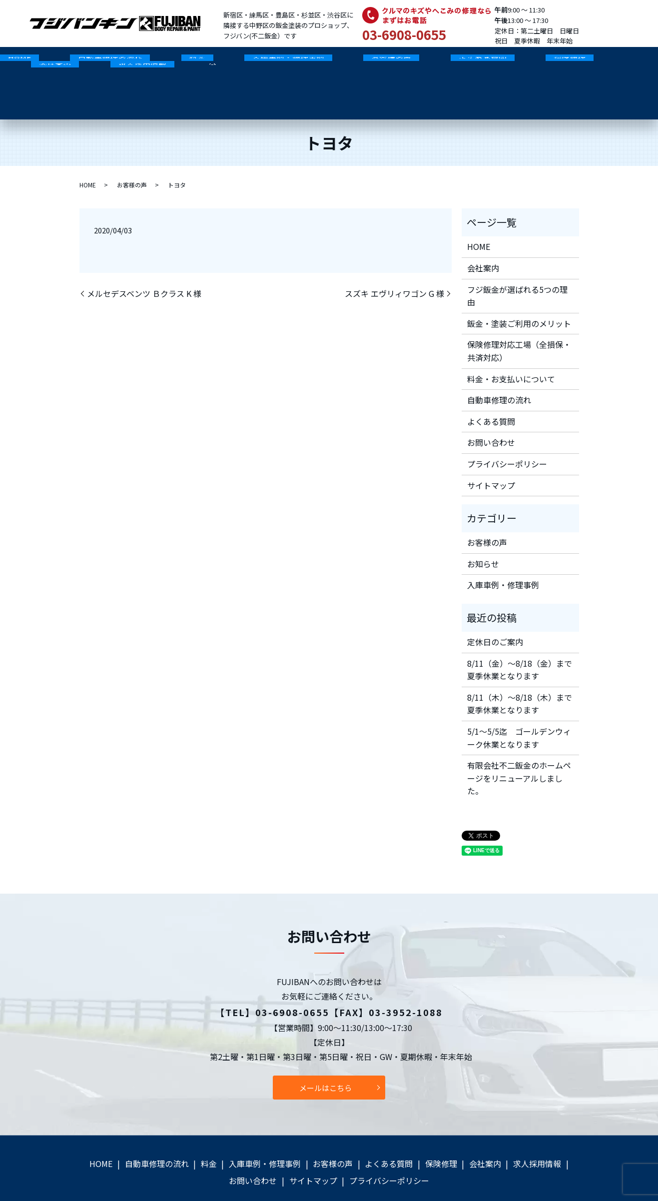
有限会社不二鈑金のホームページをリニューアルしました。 (519, 752)
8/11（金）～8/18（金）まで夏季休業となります (519, 643)
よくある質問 (395, 63)
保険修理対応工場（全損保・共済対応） (519, 325)
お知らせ (483, 538)
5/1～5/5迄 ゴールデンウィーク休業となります (519, 711)
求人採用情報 (600, 63)
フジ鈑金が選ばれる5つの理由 (517, 269)
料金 (157, 63)
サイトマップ (491, 459)
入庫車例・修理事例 (232, 63)
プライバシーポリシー (507, 438)
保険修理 (466, 63)
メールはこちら (325, 1062)
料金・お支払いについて (511, 353)
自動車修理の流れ (86, 63)
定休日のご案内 (495, 616)
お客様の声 (320, 63)
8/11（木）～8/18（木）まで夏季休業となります (519, 677)
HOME (11, 63)
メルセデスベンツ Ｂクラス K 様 (144, 267)
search (38, 78)
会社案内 (529, 63)
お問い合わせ (491, 417)
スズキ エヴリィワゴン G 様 (394, 267)
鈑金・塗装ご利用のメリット (519, 297)
